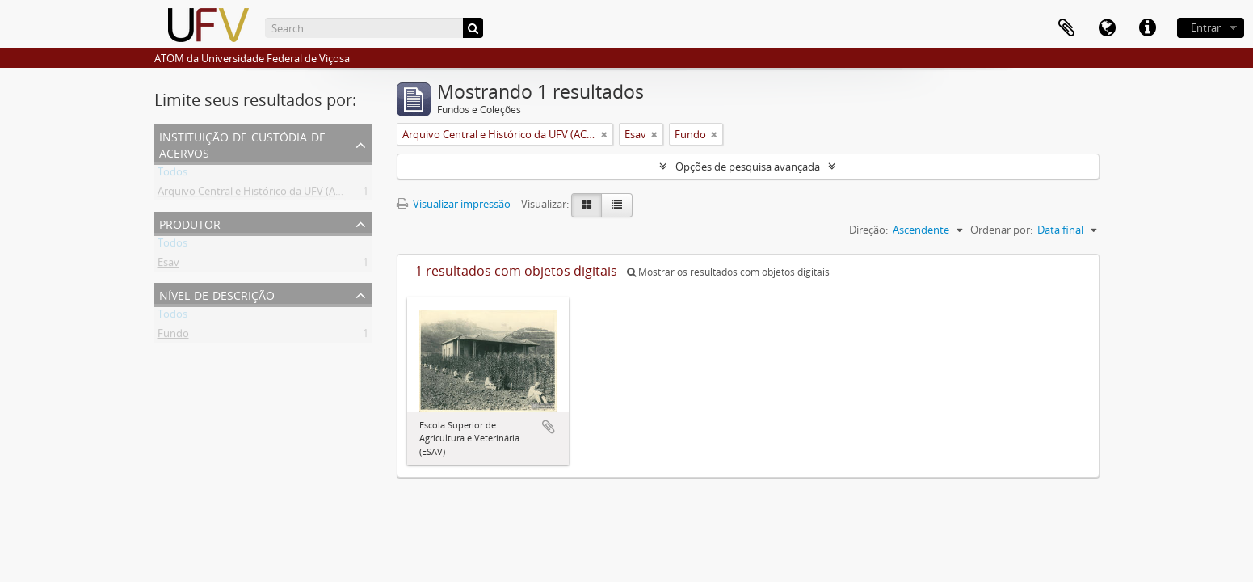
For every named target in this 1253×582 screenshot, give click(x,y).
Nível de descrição (217, 294)
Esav (168, 265)
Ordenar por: (1001, 229)
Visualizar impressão (454, 203)
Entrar (1206, 27)
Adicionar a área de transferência (548, 427)
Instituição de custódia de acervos (242, 143)
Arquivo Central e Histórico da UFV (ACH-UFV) (267, 194)
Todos (172, 174)
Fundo (173, 336)
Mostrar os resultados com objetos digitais (728, 272)
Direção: (868, 229)
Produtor (190, 223)
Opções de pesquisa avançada (747, 166)
